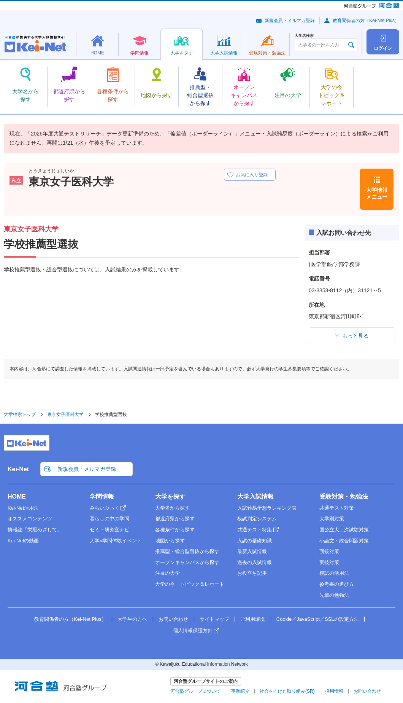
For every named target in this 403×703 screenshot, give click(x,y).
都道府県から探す (175, 518)
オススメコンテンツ (30, 518)
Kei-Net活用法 (23, 508)
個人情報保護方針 (193, 630)
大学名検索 (304, 36)
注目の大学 (167, 573)
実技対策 (329, 562)
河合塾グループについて (195, 691)
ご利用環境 (252, 619)
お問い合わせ (173, 619)
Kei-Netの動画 (23, 541)
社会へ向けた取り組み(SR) (287, 691)
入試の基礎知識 (254, 541)
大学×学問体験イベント (116, 541)
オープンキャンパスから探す (187, 562)
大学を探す (170, 496)
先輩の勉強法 (334, 595)
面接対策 (329, 551)
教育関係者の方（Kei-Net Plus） (366, 20)
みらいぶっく (104, 508)
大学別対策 (331, 518)
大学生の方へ (132, 619)
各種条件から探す (175, 529)
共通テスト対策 (336, 508)
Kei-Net (18, 469)
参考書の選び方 (336, 584)
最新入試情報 (252, 551)
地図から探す (170, 541)
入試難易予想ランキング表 (267, 508)
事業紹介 (240, 691)
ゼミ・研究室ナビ (109, 529)
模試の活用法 (334, 573)
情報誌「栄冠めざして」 (35, 529)
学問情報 (102, 496)
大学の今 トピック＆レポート (189, 584)
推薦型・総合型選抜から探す (187, 551)
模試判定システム (257, 518)
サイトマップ (214, 619)
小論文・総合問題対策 (344, 541)
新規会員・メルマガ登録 (290, 20)
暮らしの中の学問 (109, 518)
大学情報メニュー (376, 193)
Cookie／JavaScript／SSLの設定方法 (317, 619)
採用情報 (334, 691)
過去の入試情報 (254, 562)
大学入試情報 (255, 496)
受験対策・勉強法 (343, 496)
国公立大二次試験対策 (344, 529)
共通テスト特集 (254, 529)
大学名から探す (172, 508)
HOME (17, 496)
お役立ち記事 (252, 573)
